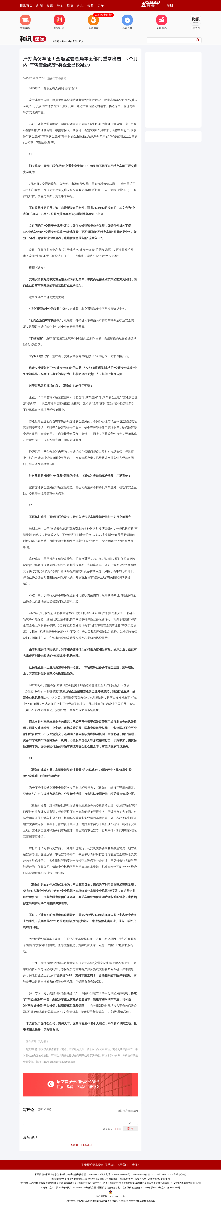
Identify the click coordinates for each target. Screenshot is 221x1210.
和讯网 (55, 41)
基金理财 (93, 22)
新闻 (39, 5)
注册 (170, 5)
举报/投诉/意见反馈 (92, 1164)
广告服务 (135, 1164)
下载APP (195, 22)
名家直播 (127, 22)
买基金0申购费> (103, 14)
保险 (63, 41)
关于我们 (122, 1164)
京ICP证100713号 (29, 1183)
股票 (49, 5)
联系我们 (110, 1164)
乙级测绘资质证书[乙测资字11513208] (160, 1183)
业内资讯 (72, 41)
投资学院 (25, 22)
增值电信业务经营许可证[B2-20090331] (82, 1183)
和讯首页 (26, 5)
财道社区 (59, 22)
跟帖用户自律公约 (127, 1110)
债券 (90, 5)
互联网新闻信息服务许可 (51, 1183)
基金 (60, 5)
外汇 (80, 5)
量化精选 (161, 22)
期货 (70, 5)
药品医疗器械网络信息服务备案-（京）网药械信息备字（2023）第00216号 (125, 1187)
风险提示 (165, 1179)
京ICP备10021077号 (170, 1187)
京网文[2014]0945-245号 (76, 1187)
